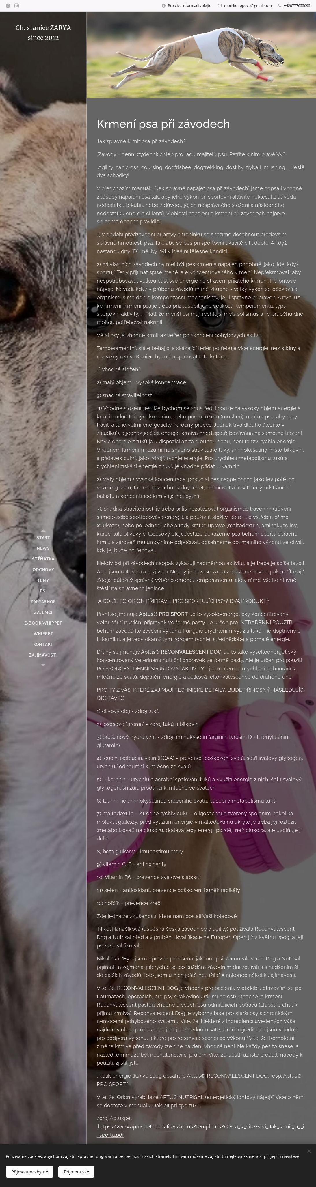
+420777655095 (297, 5)
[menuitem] (43, 537)
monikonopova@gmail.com (248, 5)
